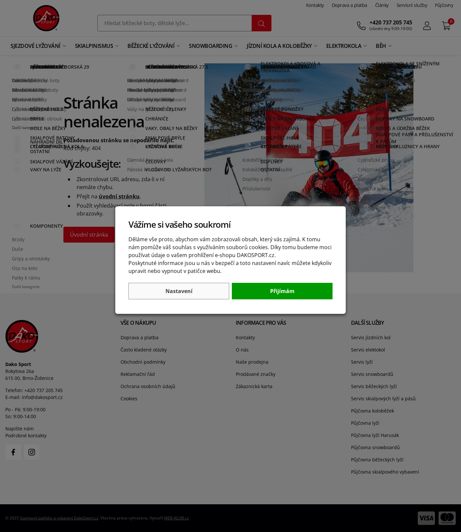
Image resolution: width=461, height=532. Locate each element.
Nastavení (179, 291)
